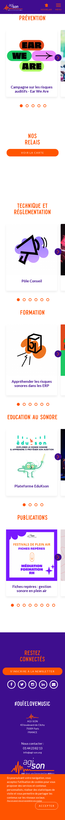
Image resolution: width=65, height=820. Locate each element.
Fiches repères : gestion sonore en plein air (31, 588)
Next (58, 57)
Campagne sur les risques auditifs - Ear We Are (32, 89)
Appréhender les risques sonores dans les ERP (32, 383)
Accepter (46, 805)
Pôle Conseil (31, 281)
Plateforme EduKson (31, 486)
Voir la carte (32, 152)
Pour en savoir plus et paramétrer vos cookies (24, 801)
